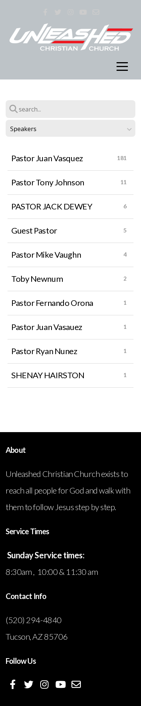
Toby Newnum (37, 279)
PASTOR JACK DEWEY (51, 206)
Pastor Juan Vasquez (47, 158)
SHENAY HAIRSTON (47, 375)
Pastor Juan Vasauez (46, 327)
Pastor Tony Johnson (47, 182)
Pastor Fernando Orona (52, 303)
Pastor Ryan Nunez (44, 351)
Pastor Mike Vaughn (46, 254)
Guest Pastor (34, 230)
